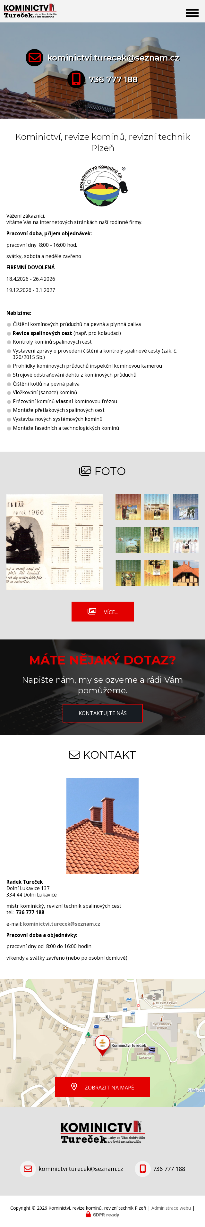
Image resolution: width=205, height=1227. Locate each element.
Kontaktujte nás (103, 713)
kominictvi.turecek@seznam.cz (113, 58)
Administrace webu (171, 1208)
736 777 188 (113, 79)
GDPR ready (106, 1215)
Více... (111, 612)
